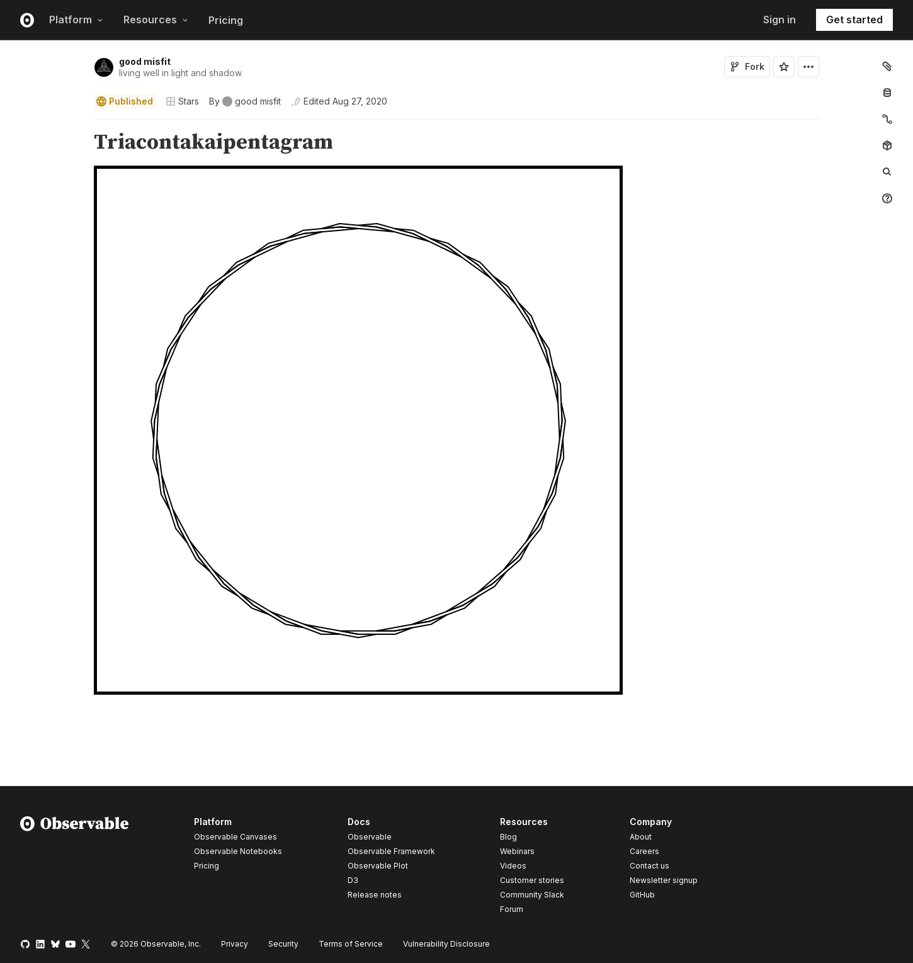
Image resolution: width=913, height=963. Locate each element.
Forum (511, 909)
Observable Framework (391, 851)
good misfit (145, 61)
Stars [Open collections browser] (182, 101)
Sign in (779, 19)
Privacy (234, 944)
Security (283, 944)
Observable (370, 836)
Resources (155, 19)
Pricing (225, 20)
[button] (79, 125)
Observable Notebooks (238, 851)
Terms (351, 944)
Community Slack (532, 894)
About (641, 836)
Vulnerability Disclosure (446, 944)
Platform (76, 19)
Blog (508, 836)
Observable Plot (378, 865)
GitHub (642, 894)
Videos (513, 865)
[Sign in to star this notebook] (784, 66)
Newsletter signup (664, 880)
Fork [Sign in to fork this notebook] (747, 66)
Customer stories (532, 880)
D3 (353, 880)
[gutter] (43, 142)
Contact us (649, 866)
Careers (644, 851)
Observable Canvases (235, 836)
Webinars (517, 851)
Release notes (375, 894)
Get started (854, 19)
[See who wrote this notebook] (245, 101)
